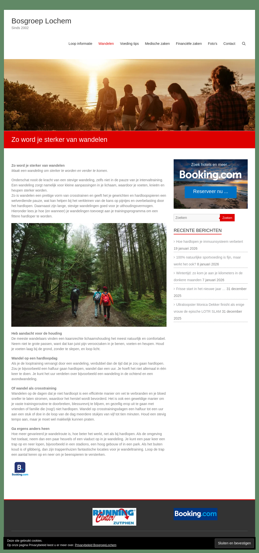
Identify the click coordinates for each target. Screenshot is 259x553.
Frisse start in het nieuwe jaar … (201, 289)
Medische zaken (157, 44)
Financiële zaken (189, 44)
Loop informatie (80, 44)
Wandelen (106, 44)
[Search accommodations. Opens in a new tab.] (210, 184)
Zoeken (227, 218)
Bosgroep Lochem (41, 21)
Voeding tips (129, 44)
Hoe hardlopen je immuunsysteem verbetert (209, 242)
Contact (229, 44)
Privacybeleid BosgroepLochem (95, 545)
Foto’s (212, 44)
